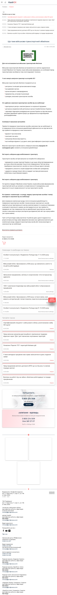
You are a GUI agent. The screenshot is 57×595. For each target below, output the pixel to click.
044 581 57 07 (28, 421)
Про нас (4, 534)
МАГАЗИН (28, 404)
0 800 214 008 (6, 546)
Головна (4, 7)
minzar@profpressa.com (10, 512)
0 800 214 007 (6, 541)
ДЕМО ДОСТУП (52, 300)
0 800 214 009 (28, 419)
